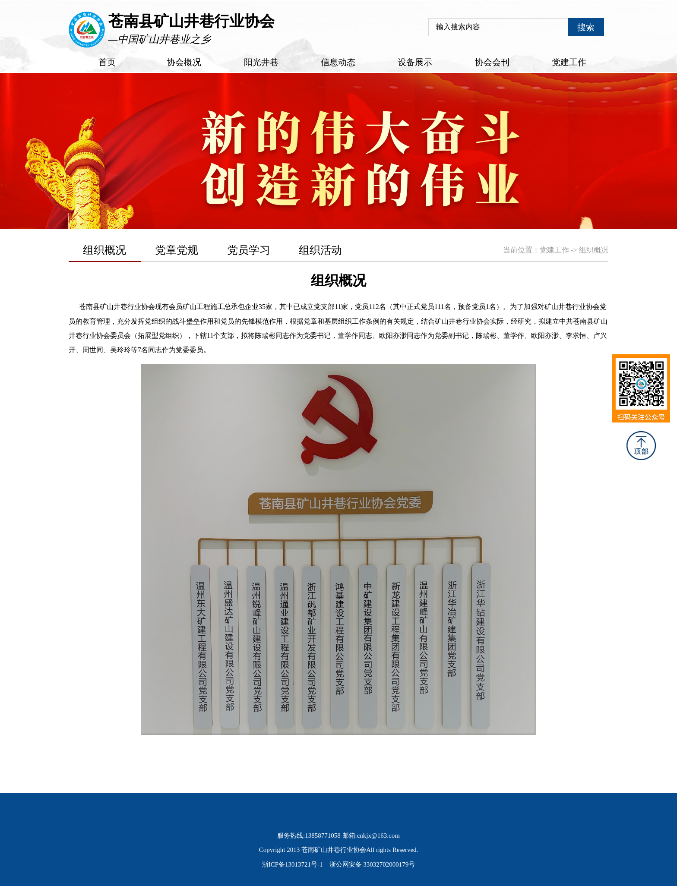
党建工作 (569, 62)
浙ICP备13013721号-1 (292, 864)
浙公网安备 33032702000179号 (372, 864)
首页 (107, 62)
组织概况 (593, 250)
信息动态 (338, 62)
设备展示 (415, 62)
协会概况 (184, 62)
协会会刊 (492, 62)
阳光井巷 (261, 62)
